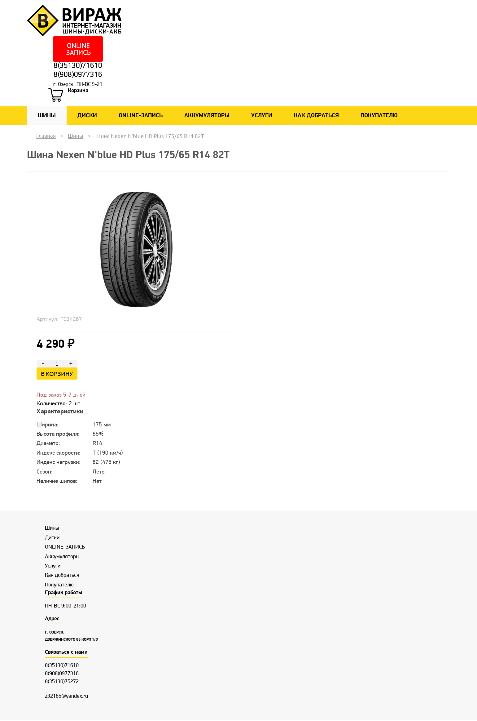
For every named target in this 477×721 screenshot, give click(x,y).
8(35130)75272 (62, 683)
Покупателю (379, 117)
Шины (47, 117)
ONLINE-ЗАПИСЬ (141, 117)
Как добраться (316, 117)
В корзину (57, 374)
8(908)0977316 (78, 76)
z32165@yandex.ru (66, 697)
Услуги (261, 117)
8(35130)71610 (78, 66)
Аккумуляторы (207, 117)
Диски (87, 117)
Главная (46, 137)
